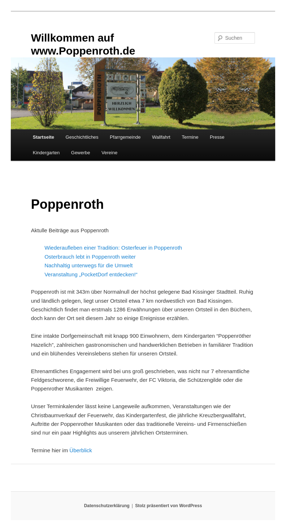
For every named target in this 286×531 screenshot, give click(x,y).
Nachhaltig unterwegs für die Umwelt (88, 265)
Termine (190, 137)
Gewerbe (80, 152)
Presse (217, 137)
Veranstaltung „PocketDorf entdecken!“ (91, 274)
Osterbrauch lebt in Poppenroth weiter (90, 257)
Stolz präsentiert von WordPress (168, 505)
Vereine (109, 152)
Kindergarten (46, 152)
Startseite (43, 137)
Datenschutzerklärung (107, 505)
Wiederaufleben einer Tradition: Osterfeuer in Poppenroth (113, 248)
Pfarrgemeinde (125, 137)
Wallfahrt (161, 137)
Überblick (80, 450)
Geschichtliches (82, 137)
